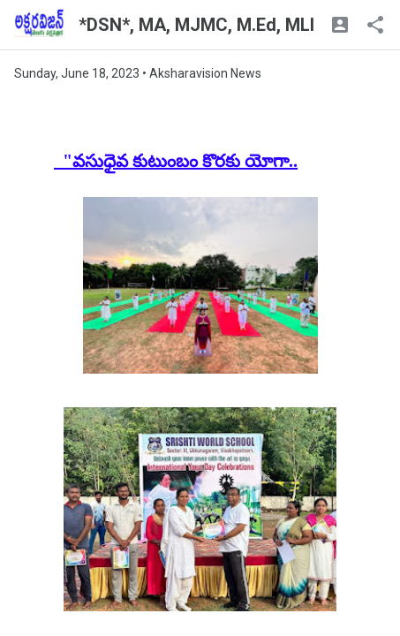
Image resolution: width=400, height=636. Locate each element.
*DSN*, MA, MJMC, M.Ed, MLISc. (209, 24)
